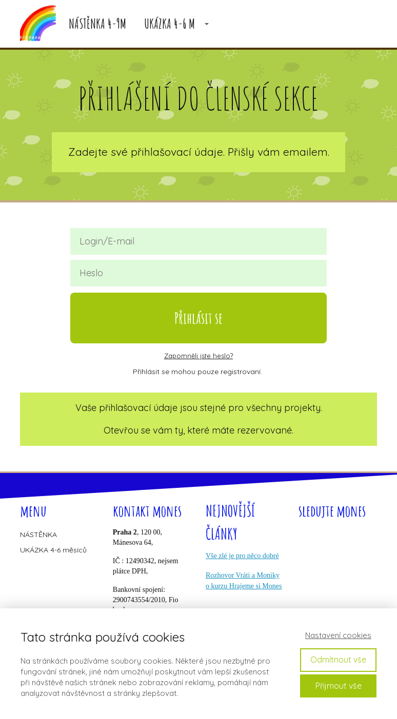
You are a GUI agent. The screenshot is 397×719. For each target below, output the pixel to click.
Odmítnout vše (338, 659)
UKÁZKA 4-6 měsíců (53, 549)
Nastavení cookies (338, 635)
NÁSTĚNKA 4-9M (97, 24)
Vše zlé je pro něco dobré (242, 556)
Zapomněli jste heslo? (198, 356)
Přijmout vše (338, 686)
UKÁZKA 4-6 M (169, 24)
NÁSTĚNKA (38, 534)
